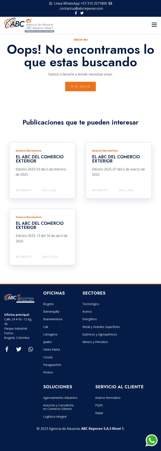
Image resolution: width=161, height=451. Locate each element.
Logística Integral (54, 416)
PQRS (99, 405)
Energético (89, 319)
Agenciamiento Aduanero (60, 397)
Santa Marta (51, 349)
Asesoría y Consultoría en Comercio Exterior (58, 407)
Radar (99, 413)
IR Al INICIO (81, 86)
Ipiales (47, 342)
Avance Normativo (108, 397)
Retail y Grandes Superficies (101, 327)
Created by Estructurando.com (80, 440)
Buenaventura (52, 319)
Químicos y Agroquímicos (99, 334)
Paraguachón (52, 365)
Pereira (48, 372)
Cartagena (50, 334)
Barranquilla (51, 311)
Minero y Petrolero (95, 342)
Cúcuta (48, 357)
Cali (45, 327)
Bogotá (48, 304)
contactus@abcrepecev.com (81, 8)
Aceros (87, 311)
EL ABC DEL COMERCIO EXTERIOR (40, 159)
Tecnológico (90, 304)
